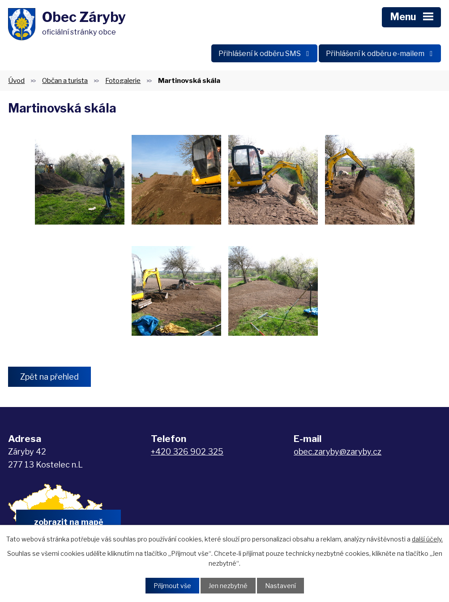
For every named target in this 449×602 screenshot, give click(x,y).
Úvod (16, 80)
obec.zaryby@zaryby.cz (337, 451)
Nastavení (280, 585)
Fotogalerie (123, 80)
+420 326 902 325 (187, 451)
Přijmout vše (172, 585)
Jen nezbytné (228, 585)
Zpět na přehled (49, 376)
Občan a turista (65, 80)
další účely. (427, 539)
